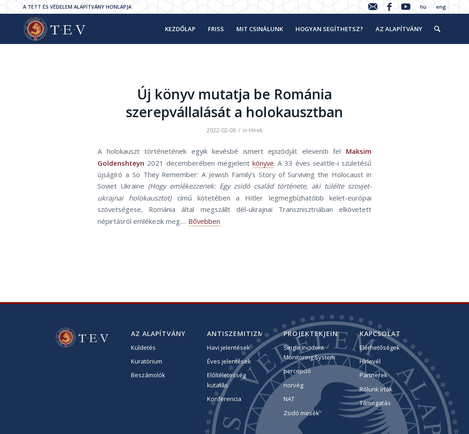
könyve (263, 163)
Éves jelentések (229, 361)
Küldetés (143, 347)
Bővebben (204, 221)
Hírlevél (370, 361)
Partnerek (373, 375)
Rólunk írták (376, 389)
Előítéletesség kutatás (226, 380)
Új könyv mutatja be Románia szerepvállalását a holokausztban (234, 103)
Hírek (255, 130)
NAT (289, 399)
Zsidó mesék (301, 413)
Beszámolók (148, 375)
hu (423, 6)
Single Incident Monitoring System (309, 352)
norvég (293, 385)
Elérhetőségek (380, 347)
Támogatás (375, 403)
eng (441, 6)
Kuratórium (146, 361)
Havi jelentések (228, 347)
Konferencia (224, 399)
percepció (297, 371)
